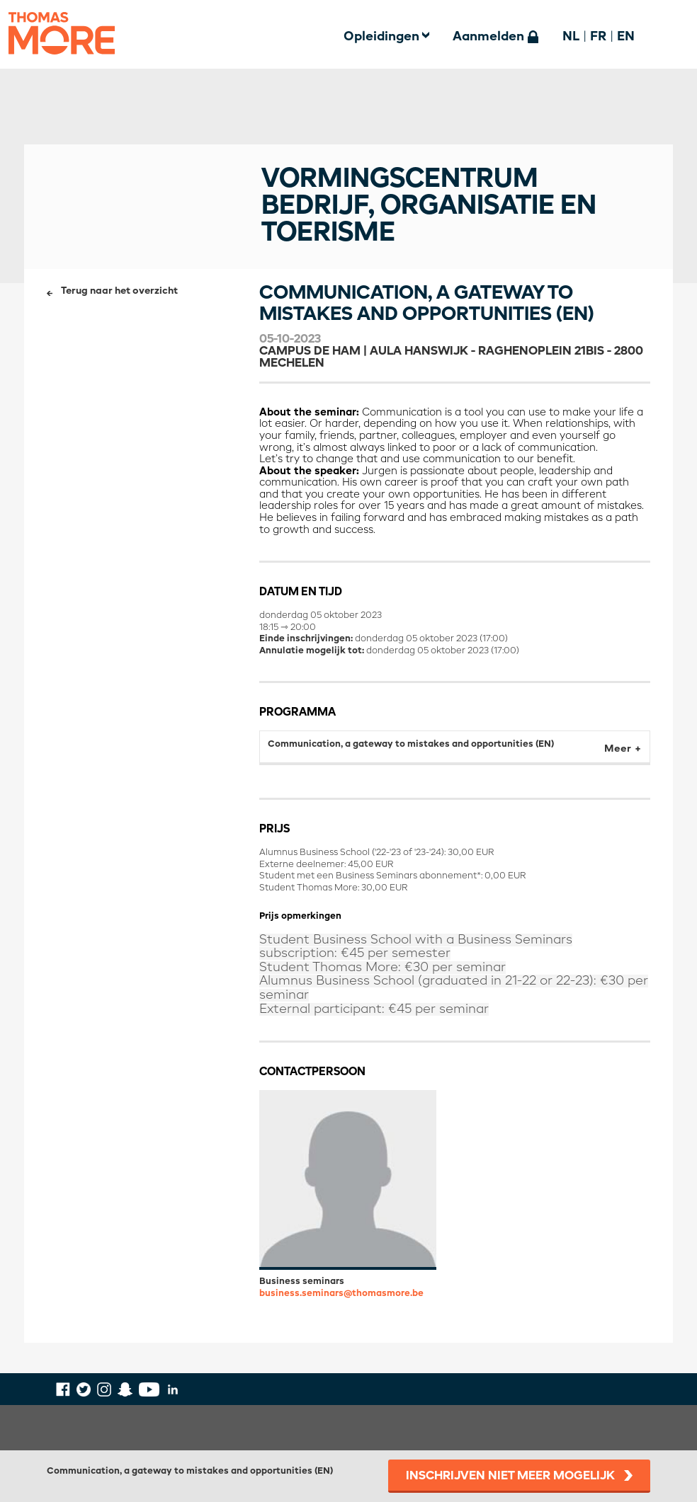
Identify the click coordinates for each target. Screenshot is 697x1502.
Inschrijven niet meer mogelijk (510, 1476)
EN (626, 36)
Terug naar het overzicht (119, 291)
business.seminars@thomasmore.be (341, 1293)
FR (598, 36)
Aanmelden (488, 36)
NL (570, 36)
